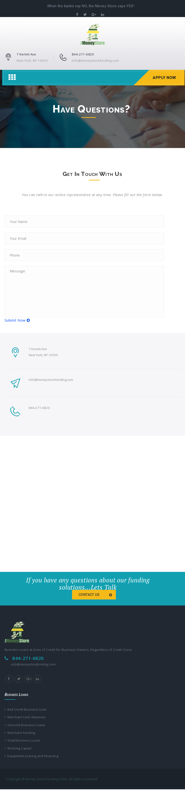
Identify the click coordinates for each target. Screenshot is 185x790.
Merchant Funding (20, 733)
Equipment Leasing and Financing (32, 756)
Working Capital (18, 749)
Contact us (96, 595)
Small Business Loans (23, 741)
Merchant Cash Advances (26, 717)
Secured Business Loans (25, 725)
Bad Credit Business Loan (26, 709)
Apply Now (164, 77)
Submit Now (17, 320)
